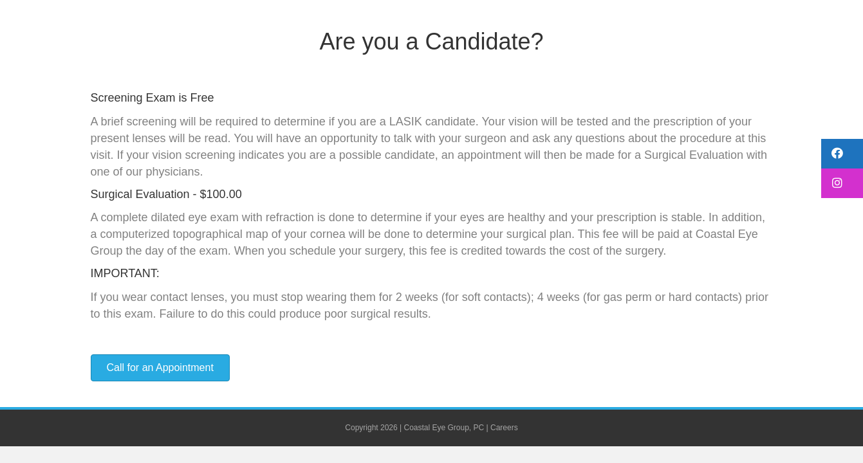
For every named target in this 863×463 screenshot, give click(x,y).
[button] (842, 153)
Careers (504, 427)
